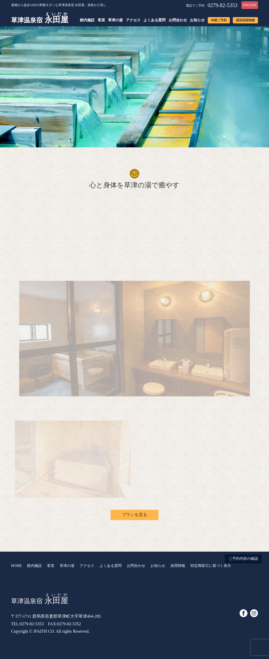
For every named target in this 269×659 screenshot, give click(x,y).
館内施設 (87, 20)
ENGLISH (249, 5)
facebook (243, 613)
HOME (16, 566)
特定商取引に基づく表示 (210, 566)
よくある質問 (154, 20)
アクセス (133, 20)
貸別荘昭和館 (245, 20)
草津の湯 (115, 20)
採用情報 (177, 566)
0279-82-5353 (222, 5)
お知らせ (197, 20)
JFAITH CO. (44, 631)
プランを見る (134, 514)
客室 (101, 20)
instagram (254, 613)
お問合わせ (178, 20)
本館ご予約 (219, 20)
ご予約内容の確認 (243, 559)
